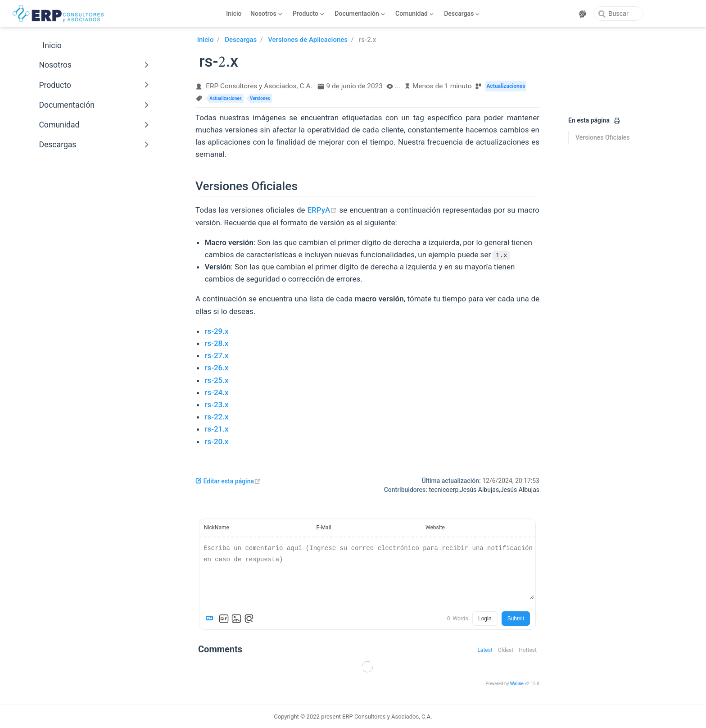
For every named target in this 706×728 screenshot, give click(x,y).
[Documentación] (360, 13)
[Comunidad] (414, 13)
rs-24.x (216, 392)
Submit (515, 618)
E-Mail (324, 527)
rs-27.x (216, 355)
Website (435, 527)
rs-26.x (216, 367)
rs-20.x (216, 441)
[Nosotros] (266, 13)
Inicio (233, 13)
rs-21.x (216, 428)
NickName (216, 527)
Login (484, 618)
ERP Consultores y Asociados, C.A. (259, 86)
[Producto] (308, 13)
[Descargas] (462, 13)
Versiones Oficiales (602, 137)
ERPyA (322, 209)
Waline (517, 683)
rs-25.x (216, 380)
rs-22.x (216, 416)
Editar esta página (228, 481)
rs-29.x (216, 331)
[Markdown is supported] (211, 618)
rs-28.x (216, 343)
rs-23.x (216, 404)
